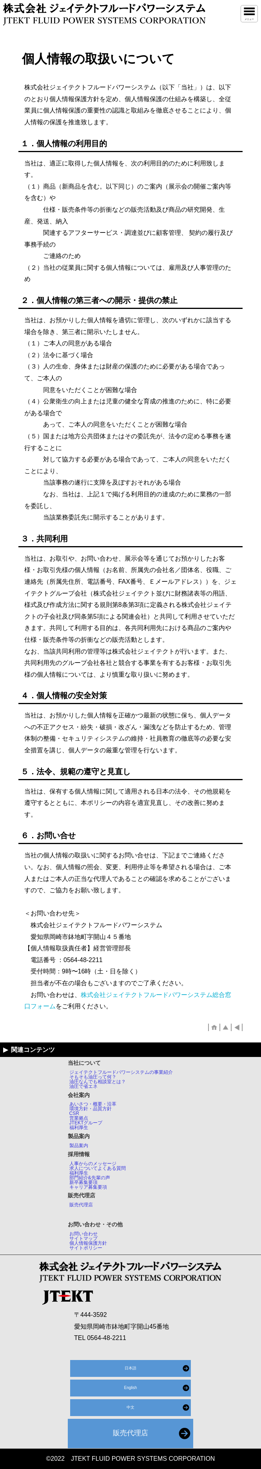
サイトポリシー (85, 1248)
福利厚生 (78, 1127)
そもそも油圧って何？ (92, 1077)
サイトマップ (83, 1238)
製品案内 (78, 1145)
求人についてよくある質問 (97, 1168)
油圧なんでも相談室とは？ (97, 1081)
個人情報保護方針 (88, 1243)
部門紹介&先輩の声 (89, 1177)
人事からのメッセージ (92, 1163)
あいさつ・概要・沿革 (92, 1104)
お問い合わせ (83, 1234)
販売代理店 (81, 1205)
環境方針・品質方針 (90, 1108)
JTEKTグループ (86, 1123)
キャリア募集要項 (88, 1187)
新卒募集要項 (83, 1182)
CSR (74, 1113)
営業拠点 (78, 1118)
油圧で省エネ (83, 1086)
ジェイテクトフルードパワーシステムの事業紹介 (121, 1072)
